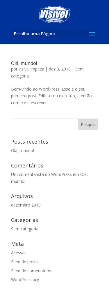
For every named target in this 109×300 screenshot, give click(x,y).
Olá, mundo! (24, 63)
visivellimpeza (31, 69)
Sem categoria (24, 229)
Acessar (18, 252)
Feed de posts (24, 261)
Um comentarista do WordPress (41, 174)
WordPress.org (25, 279)
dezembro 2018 (26, 205)
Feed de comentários (31, 270)
